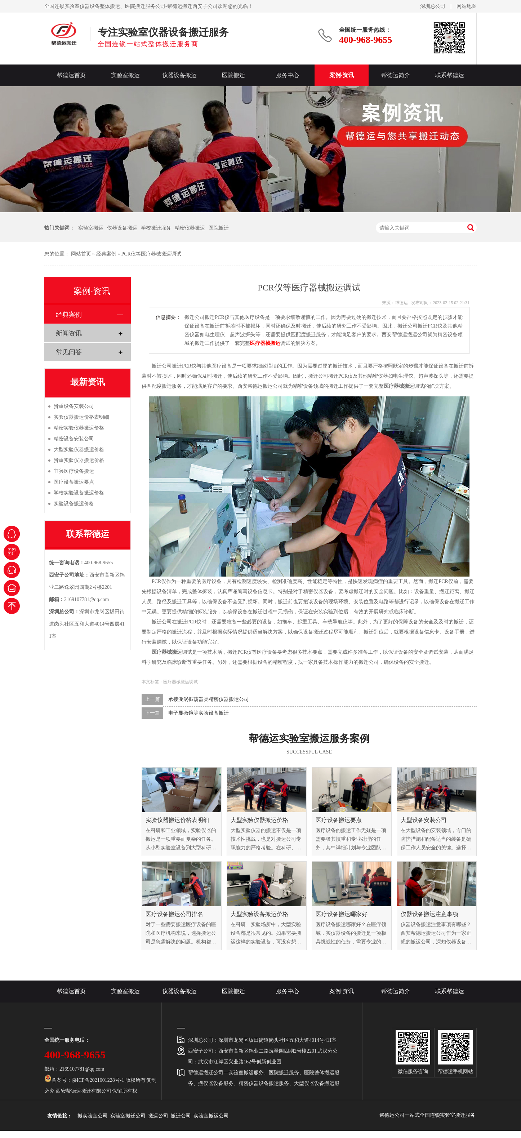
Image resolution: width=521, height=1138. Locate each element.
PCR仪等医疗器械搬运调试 (151, 254)
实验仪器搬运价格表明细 (177, 820)
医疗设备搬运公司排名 (174, 914)
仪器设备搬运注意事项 (429, 914)
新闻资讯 (69, 333)
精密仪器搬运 (190, 228)
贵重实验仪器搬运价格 (79, 460)
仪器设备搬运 (179, 75)
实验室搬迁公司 (128, 1116)
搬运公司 (158, 1116)
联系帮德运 (449, 75)
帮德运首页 (71, 75)
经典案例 (106, 254)
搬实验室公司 (92, 1116)
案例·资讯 (341, 75)
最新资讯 (87, 382)
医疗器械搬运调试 (180, 681)
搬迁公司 (181, 1116)
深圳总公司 (432, 6)
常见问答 (69, 352)
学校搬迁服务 (156, 228)
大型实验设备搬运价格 (259, 914)
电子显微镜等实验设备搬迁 (198, 713)
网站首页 (81, 254)
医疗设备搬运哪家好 (342, 914)
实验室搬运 (125, 75)
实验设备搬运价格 (74, 503)
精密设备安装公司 (74, 438)
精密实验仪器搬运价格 (79, 428)
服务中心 (287, 75)
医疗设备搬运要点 (339, 820)
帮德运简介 (395, 75)
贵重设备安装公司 (74, 406)
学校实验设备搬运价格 (79, 492)
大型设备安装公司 (424, 820)
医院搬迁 (233, 75)
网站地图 (467, 6)
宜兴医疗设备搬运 (74, 471)
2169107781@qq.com (86, 599)
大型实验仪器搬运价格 (259, 820)
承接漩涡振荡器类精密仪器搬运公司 (208, 699)
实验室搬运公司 (211, 1116)
